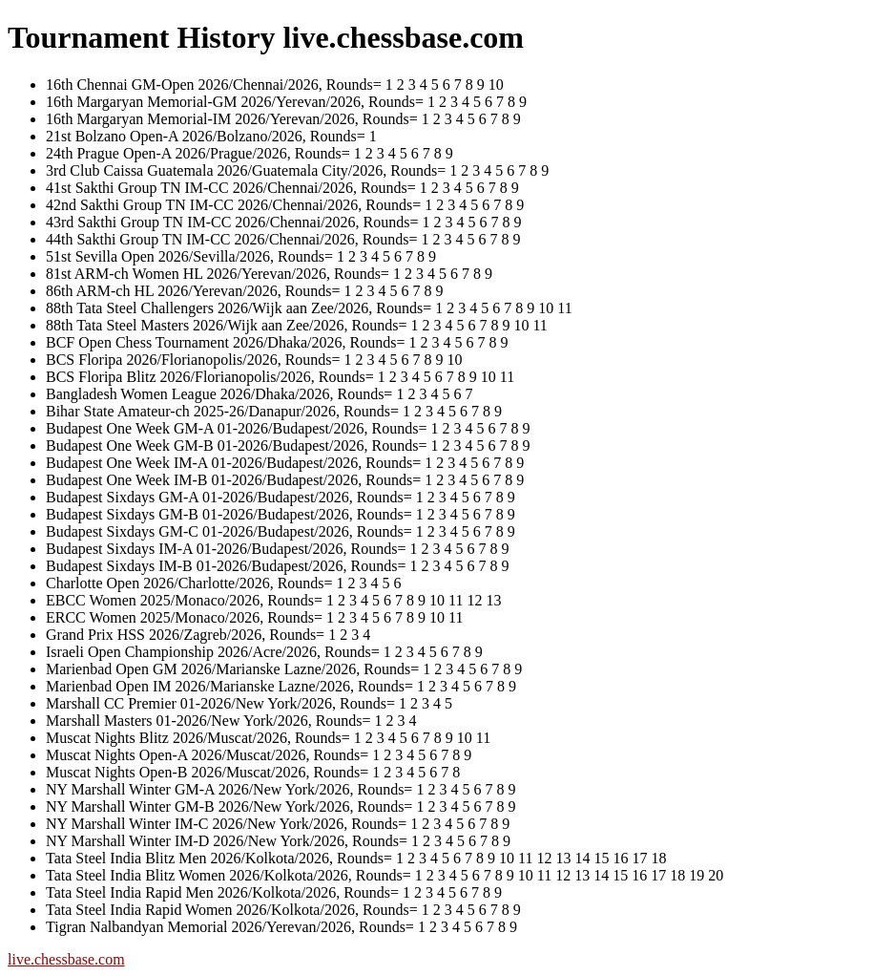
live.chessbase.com (66, 959)
